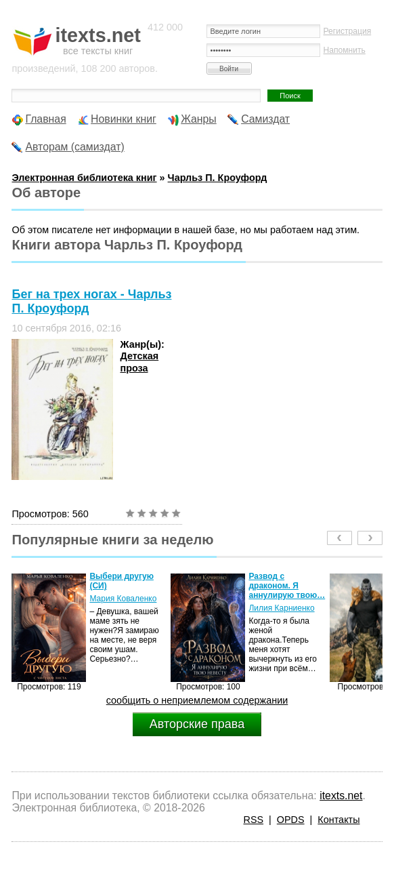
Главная (45, 119)
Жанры (199, 119)
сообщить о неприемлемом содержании (197, 700)
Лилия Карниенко (281, 608)
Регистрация (348, 31)
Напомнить (345, 50)
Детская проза (139, 361)
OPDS (291, 819)
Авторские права (197, 724)
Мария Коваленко (122, 598)
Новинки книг (123, 119)
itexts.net (341, 795)
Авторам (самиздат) (74, 147)
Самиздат (265, 119)
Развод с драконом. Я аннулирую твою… (286, 585)
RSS (254, 819)
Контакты (338, 819)
